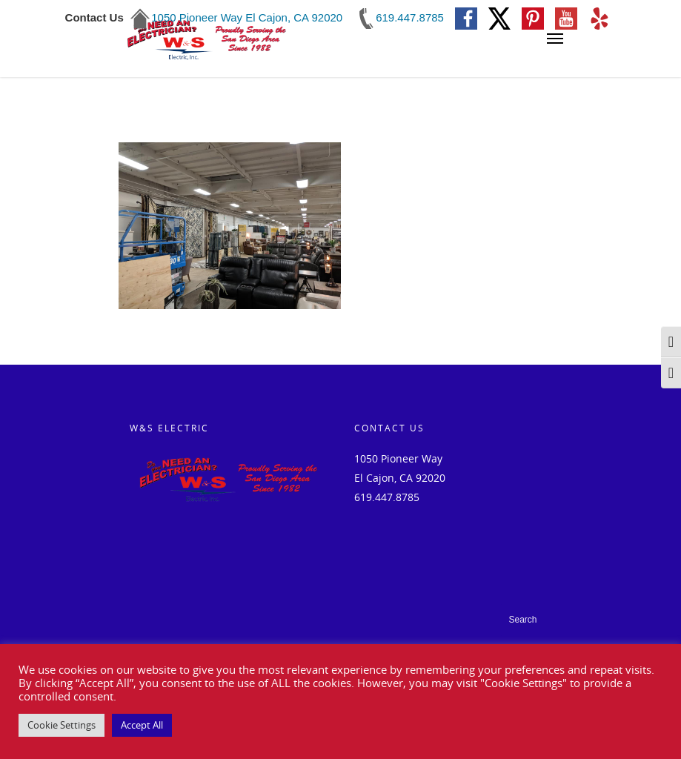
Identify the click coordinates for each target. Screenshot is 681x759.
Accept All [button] (142, 725)
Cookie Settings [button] (61, 725)
